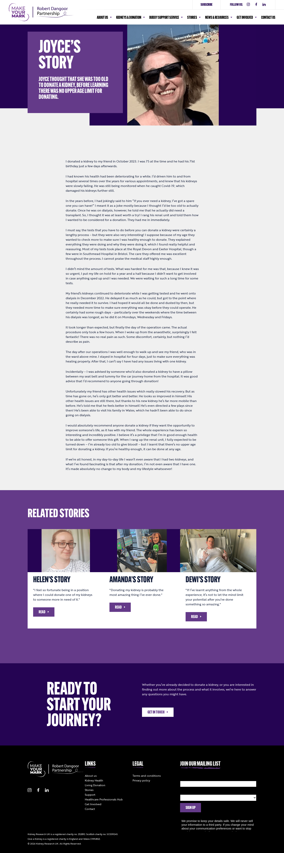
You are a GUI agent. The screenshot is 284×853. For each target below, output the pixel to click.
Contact (90, 809)
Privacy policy (141, 780)
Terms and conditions (147, 776)
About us (91, 776)
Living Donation (95, 785)
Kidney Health (94, 780)
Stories (89, 790)
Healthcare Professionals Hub (104, 799)
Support (90, 795)
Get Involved (93, 804)
